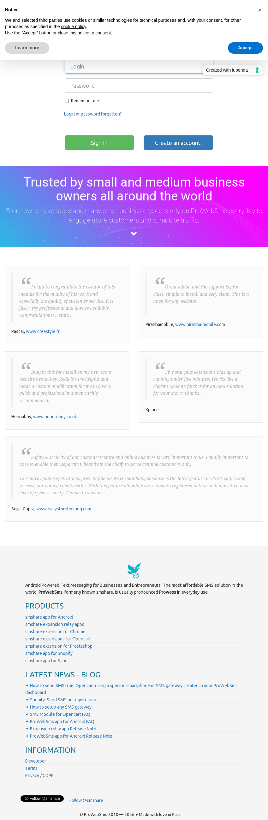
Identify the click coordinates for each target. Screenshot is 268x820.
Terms (31, 768)
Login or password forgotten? (93, 113)
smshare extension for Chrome (55, 631)
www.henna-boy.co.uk (55, 416)
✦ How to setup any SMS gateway (58, 707)
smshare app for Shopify (49, 653)
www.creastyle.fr (43, 331)
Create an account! (178, 143)
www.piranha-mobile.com (200, 324)
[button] (260, 10)
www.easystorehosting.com (63, 508)
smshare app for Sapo (46, 660)
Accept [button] (245, 47)
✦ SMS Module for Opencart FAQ (57, 714)
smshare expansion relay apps (54, 624)
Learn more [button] (27, 47)
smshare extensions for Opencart (58, 638)
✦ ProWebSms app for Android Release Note (68, 736)
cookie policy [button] (73, 26)
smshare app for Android (49, 617)
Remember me (82, 100)
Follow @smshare (86, 800)
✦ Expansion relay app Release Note (60, 728)
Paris (177, 814)
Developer (35, 761)
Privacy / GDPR (39, 775)
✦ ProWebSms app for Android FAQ (59, 721)
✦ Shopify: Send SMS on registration (60, 699)
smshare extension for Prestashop (58, 646)
